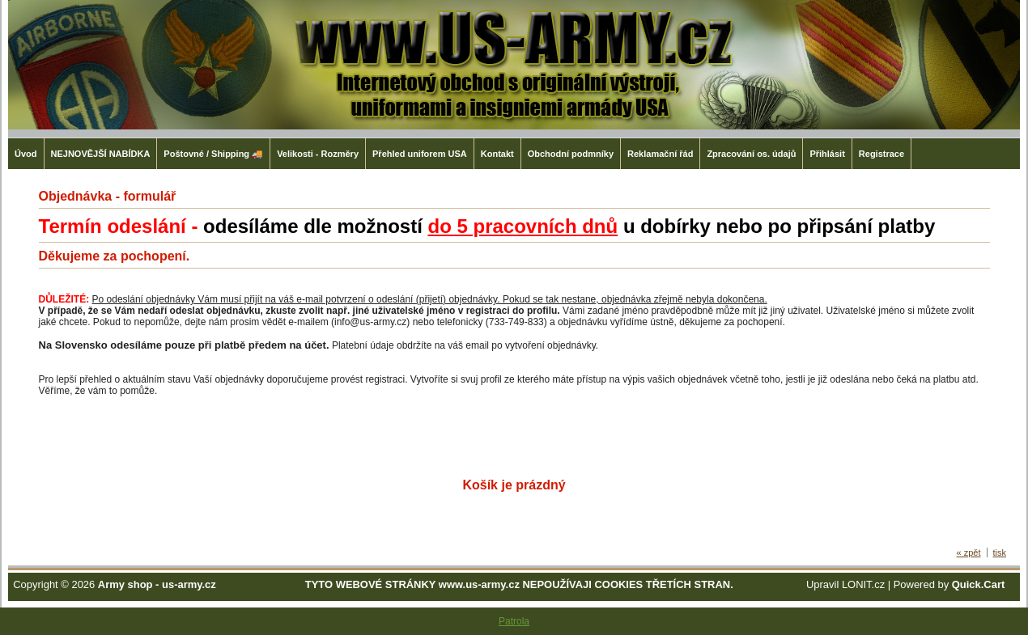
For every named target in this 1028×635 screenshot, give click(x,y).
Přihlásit (826, 154)
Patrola (514, 621)
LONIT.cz (863, 584)
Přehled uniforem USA (419, 154)
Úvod (26, 154)
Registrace (881, 154)
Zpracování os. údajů (751, 154)
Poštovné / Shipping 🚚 (213, 154)
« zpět (969, 552)
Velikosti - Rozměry (318, 154)
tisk (1000, 552)
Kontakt (497, 154)
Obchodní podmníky (571, 154)
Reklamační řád (660, 154)
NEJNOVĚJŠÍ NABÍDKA (101, 154)
